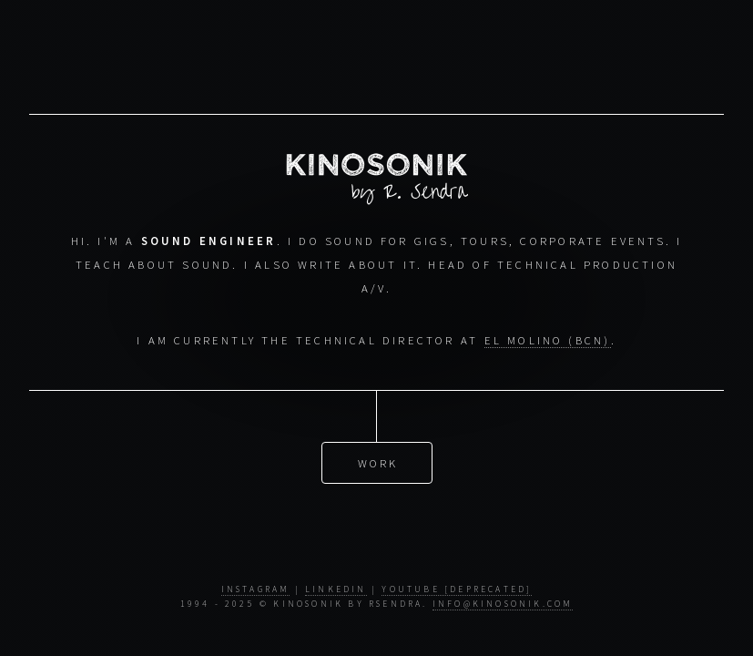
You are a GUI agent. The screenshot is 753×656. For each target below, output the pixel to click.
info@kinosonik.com (503, 604)
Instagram (255, 589)
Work (378, 463)
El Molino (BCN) (547, 340)
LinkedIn (336, 589)
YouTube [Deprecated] (457, 589)
